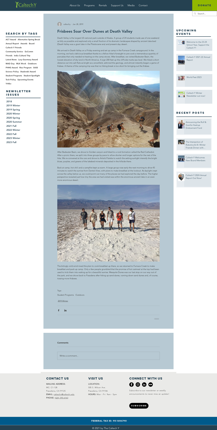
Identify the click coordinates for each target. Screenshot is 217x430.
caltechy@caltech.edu (64, 394)
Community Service (14, 51)
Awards (23, 43)
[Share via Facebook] (58, 310)
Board (31, 43)
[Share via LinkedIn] (65, 310)
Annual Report (12, 43)
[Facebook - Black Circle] (131, 384)
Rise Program (25, 67)
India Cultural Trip (22, 55)
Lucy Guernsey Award (28, 59)
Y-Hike (8, 84)
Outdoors (79, 295)
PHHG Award (12, 67)
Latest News (11, 59)
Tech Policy (11, 80)
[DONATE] (204, 5)
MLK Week (21, 63)
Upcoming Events (25, 80)
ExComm (29, 51)
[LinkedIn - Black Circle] (144, 384)
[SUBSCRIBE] (138, 406)
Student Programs (65, 295)
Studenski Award (28, 71)
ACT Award (11, 39)
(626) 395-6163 (61, 398)
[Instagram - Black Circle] (138, 384)
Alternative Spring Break (29, 39)
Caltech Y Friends (14, 47)
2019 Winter (63, 301)
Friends (9, 55)
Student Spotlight (32, 76)
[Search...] (204, 13)
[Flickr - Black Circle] (150, 384)
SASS (35, 67)
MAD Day (10, 63)
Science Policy (12, 71)
